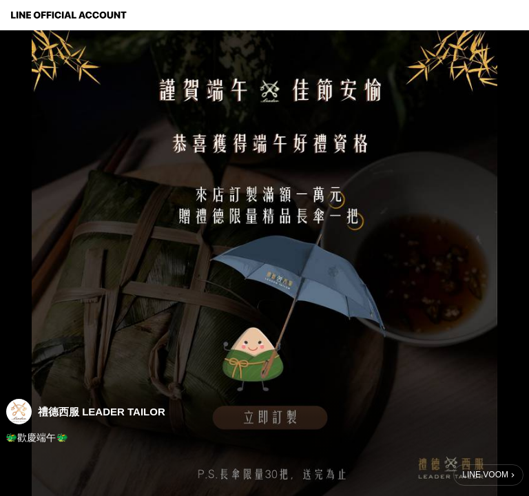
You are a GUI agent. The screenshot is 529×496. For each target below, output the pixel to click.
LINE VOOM (485, 474)
